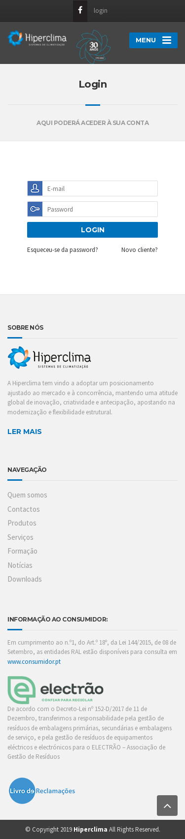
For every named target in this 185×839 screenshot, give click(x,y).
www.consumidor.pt (34, 661)
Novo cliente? (139, 250)
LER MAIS (24, 431)
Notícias (20, 565)
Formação (22, 551)
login (101, 10)
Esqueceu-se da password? (62, 250)
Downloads (24, 579)
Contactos (23, 509)
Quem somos (27, 494)
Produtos (22, 523)
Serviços (20, 537)
